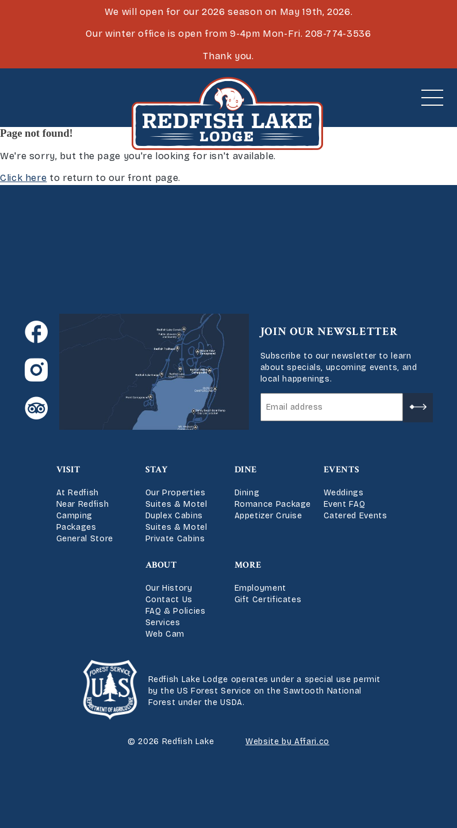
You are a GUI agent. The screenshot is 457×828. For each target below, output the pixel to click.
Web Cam (165, 634)
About (161, 565)
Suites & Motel (176, 504)
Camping (74, 516)
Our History (169, 588)
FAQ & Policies (175, 611)
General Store (84, 539)
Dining (247, 493)
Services (163, 622)
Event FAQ (345, 504)
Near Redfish (82, 504)
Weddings (344, 493)
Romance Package (273, 504)
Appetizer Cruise (268, 516)
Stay (156, 470)
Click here (23, 177)
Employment (260, 588)
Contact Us (169, 599)
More (248, 565)
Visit (68, 470)
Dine (246, 470)
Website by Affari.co (287, 741)
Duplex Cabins (174, 516)
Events (342, 470)
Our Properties (175, 493)
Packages (76, 527)
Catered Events (355, 516)
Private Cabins (175, 539)
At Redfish (77, 493)
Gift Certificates (268, 599)
